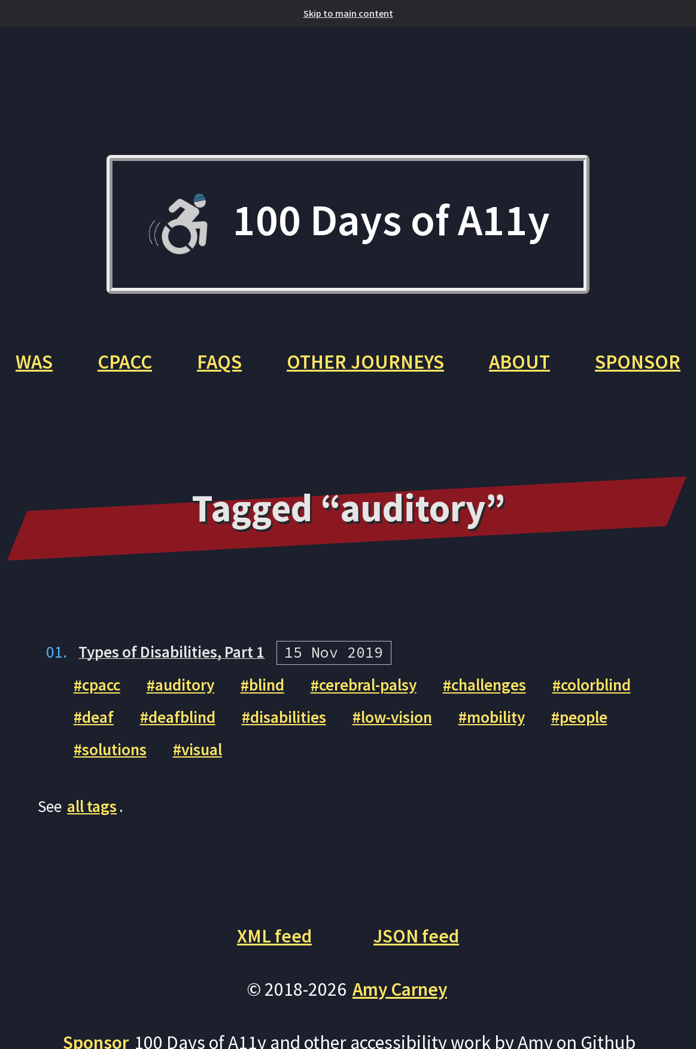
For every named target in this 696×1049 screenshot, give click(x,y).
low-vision (399, 768)
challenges (496, 736)
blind (270, 736)
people (590, 768)
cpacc (102, 736)
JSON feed (416, 987)
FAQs (286, 363)
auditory (187, 736)
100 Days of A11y (348, 224)
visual (203, 800)
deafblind (182, 768)
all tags (93, 857)
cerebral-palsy (373, 736)
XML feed (274, 987)
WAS (97, 363)
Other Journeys (433, 363)
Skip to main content (348, 13)
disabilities (289, 768)
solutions (115, 800)
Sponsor (348, 411)
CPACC (189, 363)
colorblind (606, 736)
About (587, 363)
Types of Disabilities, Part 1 (175, 702)
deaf (98, 768)
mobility (501, 768)
